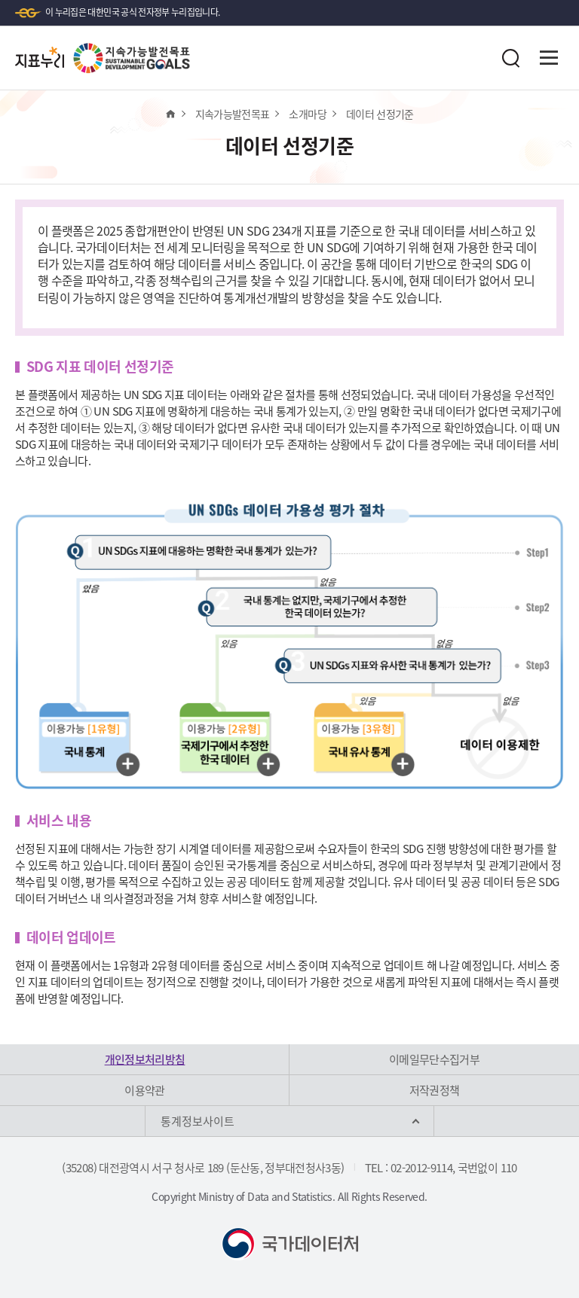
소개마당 (307, 113)
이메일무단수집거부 (434, 1059)
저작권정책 (434, 1090)
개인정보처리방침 (145, 1059)
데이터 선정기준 (380, 113)
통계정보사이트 (197, 1121)
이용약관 (144, 1090)
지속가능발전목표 (232, 113)
